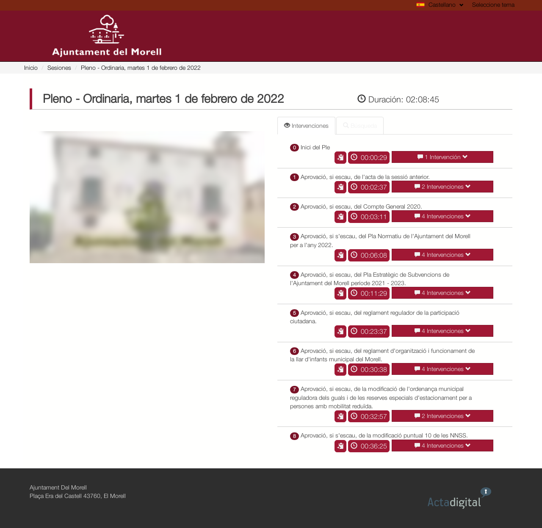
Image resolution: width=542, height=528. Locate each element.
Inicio (31, 67)
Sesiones (59, 67)
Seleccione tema (493, 4)
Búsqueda (360, 125)
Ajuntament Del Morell (58, 487)
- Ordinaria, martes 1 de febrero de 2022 (141, 67)
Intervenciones (306, 125)
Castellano (440, 4)
